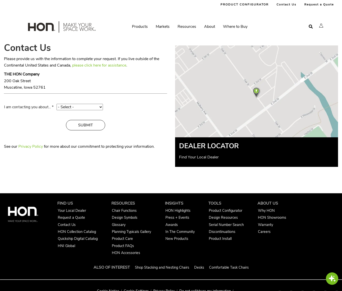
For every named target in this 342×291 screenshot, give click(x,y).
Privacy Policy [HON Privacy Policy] (30, 146)
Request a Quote (319, 4)
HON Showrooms (272, 217)
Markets (163, 26)
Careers (264, 231)
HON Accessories (126, 252)
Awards (171, 224)
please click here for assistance (99, 65)
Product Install (220, 238)
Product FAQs (123, 245)
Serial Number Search (226, 224)
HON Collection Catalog (77, 231)
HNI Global (66, 245)
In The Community (180, 231)
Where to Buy (235, 26)
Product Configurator (225, 210)
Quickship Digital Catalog (78, 238)
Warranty (265, 224)
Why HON (266, 210)
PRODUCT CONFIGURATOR (244, 4)
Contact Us (286, 4)
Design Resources (223, 217)
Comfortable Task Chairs (229, 267)
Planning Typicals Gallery (131, 231)
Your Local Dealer (72, 210)
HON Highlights (177, 210)
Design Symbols (124, 217)
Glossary (118, 224)
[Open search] (311, 26)
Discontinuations (222, 231)
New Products (176, 238)
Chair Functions (124, 210)
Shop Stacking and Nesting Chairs (162, 267)
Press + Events (177, 217)
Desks (199, 267)
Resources (187, 26)
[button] (321, 26)
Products (140, 26)
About (209, 26)
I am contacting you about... (27, 107)
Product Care (122, 238)
